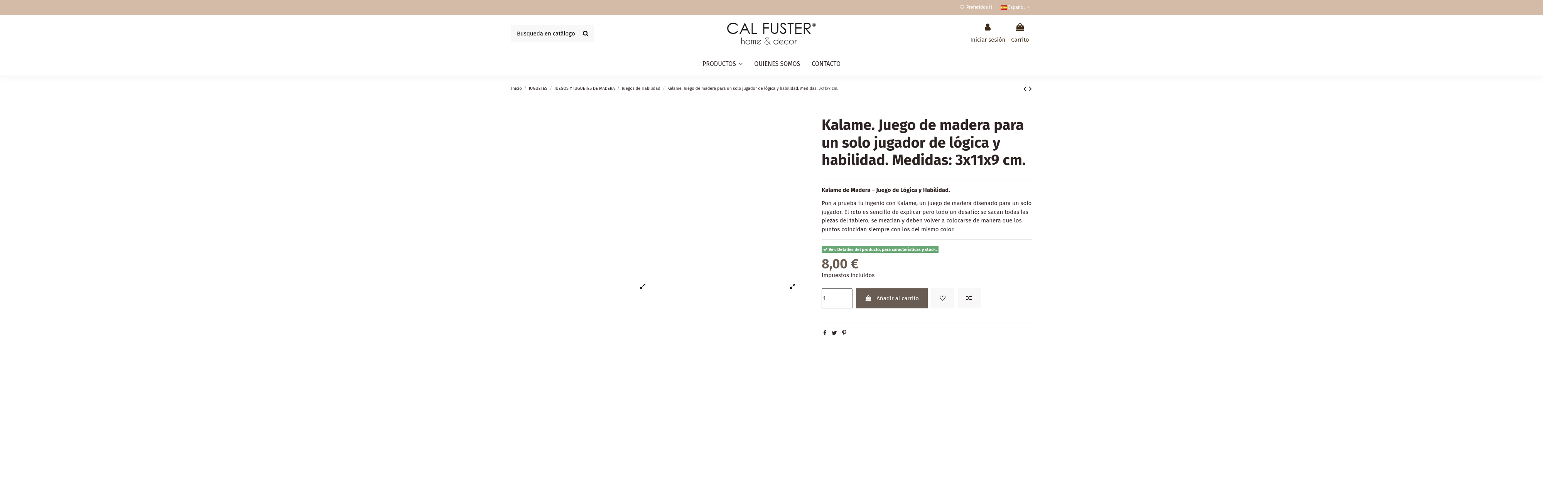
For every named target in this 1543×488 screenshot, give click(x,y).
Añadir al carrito (891, 298)
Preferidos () (976, 7)
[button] (722, 64)
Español (1016, 7)
